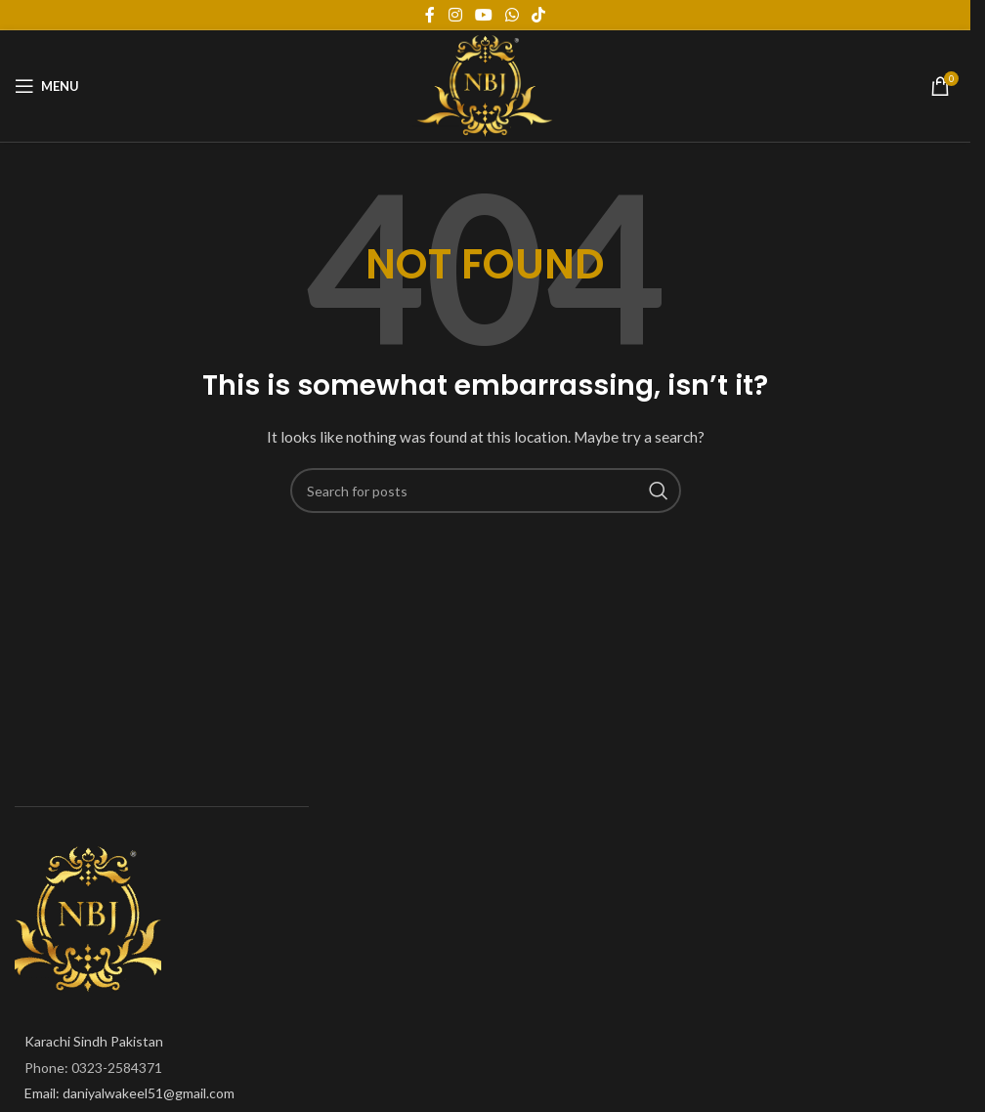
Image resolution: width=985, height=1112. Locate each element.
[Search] (485, 490)
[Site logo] (485, 84)
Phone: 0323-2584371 (93, 1067)
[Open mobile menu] (47, 86)
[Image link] (88, 918)
